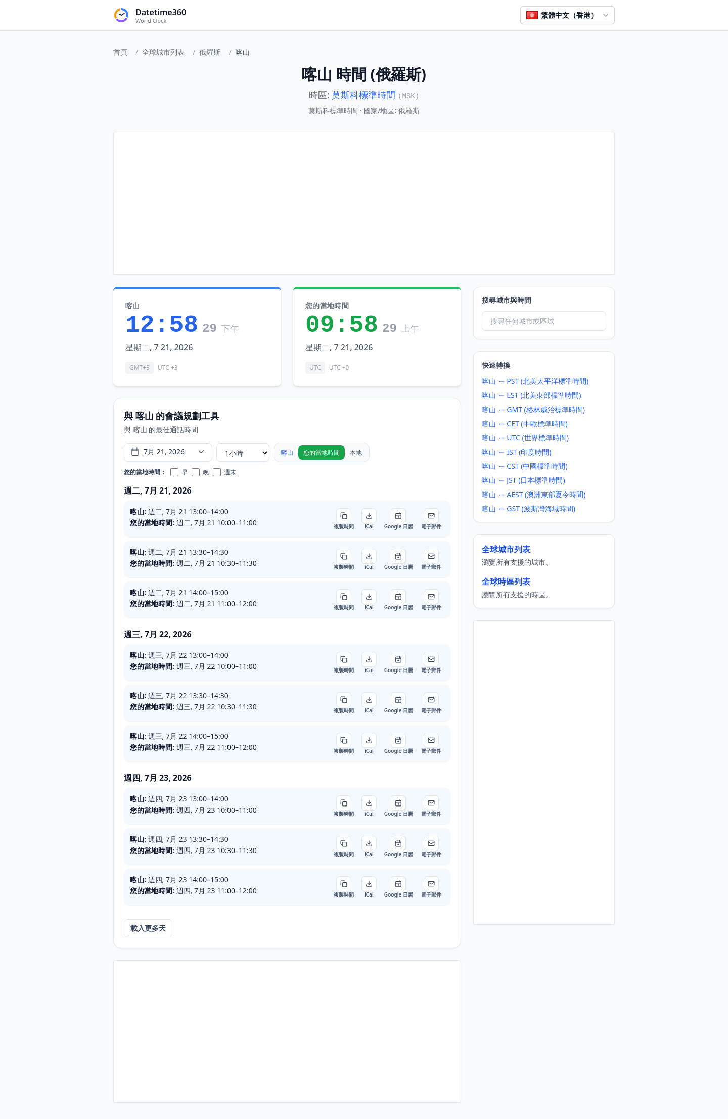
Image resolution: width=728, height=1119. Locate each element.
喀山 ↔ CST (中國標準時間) (525, 466)
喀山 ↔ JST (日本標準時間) (523, 480)
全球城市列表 (163, 52)
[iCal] (369, 519)
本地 (355, 452)
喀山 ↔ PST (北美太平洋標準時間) (535, 381)
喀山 (287, 452)
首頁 (120, 52)
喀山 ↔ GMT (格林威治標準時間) (533, 409)
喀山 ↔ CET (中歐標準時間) (525, 423)
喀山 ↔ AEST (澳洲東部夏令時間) (534, 494)
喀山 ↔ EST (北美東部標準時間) (531, 395)
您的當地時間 (321, 452)
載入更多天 (148, 928)
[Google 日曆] (398, 519)
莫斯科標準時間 (363, 94)
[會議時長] (242, 452)
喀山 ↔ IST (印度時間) (517, 452)
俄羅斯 (209, 52)
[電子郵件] (431, 519)
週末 (224, 472)
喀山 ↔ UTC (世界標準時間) (525, 437)
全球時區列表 (506, 581)
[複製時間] (344, 519)
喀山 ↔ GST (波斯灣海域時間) (528, 508)
